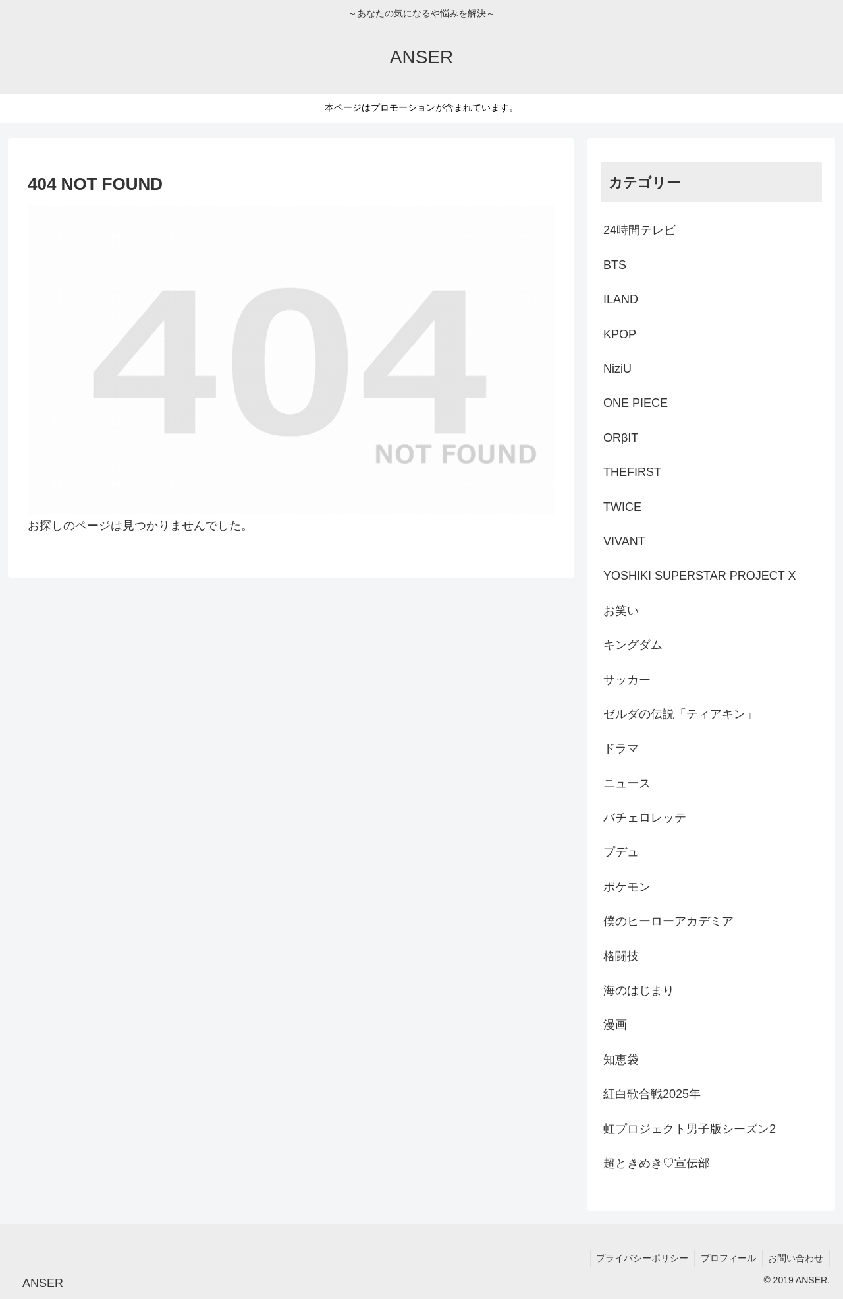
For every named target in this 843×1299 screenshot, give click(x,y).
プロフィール (725, 1258)
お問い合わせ (795, 1258)
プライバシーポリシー (638, 1258)
